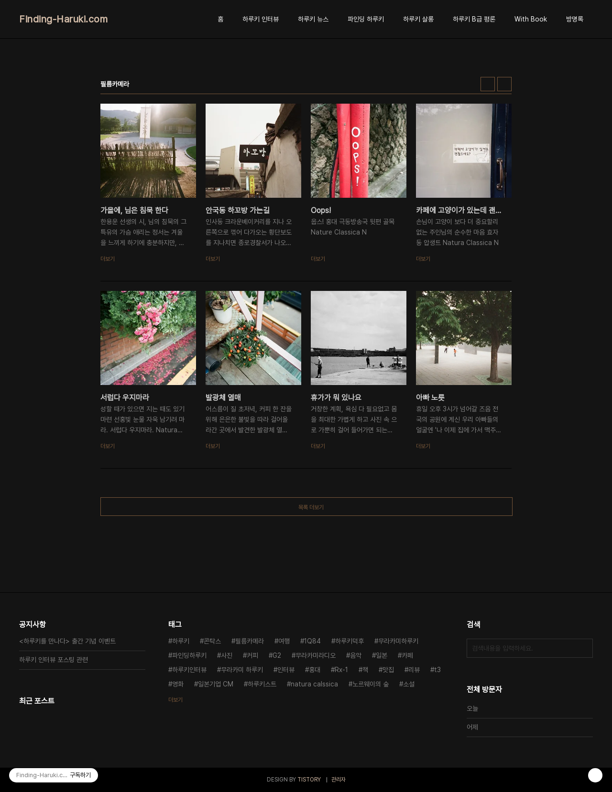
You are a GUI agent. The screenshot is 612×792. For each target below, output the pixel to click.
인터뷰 (286, 670)
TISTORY (309, 779)
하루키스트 (262, 684)
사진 (226, 655)
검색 (583, 648)
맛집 (388, 670)
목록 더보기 (311, 507)
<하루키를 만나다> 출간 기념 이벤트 (67, 641)
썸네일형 (488, 84)
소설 (409, 684)
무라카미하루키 (398, 641)
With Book (530, 19)
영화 (178, 684)
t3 (437, 670)
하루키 (180, 641)
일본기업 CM (215, 684)
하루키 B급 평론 (474, 19)
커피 (252, 655)
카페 (407, 655)
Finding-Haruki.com (63, 19)
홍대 (314, 670)
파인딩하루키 (189, 655)
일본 (381, 655)
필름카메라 (249, 641)
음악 (355, 655)
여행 (284, 641)
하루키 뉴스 (313, 19)
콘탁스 (212, 641)
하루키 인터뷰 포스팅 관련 (53, 660)
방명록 (574, 19)
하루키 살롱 (418, 19)
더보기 (175, 699)
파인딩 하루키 (366, 19)
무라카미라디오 (315, 655)
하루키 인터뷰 (260, 19)
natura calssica (314, 684)
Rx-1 (341, 670)
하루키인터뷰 (189, 670)
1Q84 (312, 641)
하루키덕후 (349, 641)
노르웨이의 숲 (370, 684)
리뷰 (414, 670)
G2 (277, 655)
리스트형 (504, 84)
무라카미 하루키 (242, 670)
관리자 (338, 779)
